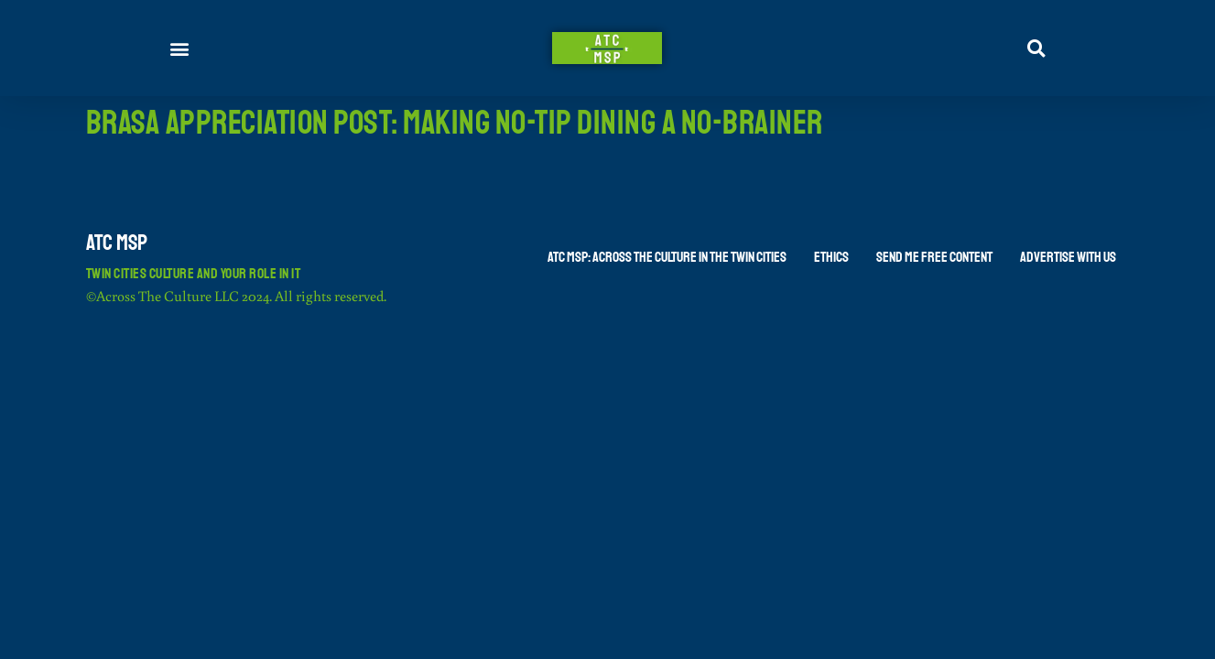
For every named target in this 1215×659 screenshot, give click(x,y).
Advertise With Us (1068, 257)
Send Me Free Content (934, 257)
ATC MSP (116, 242)
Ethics (831, 257)
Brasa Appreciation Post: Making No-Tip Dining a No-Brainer (454, 123)
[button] (180, 48)
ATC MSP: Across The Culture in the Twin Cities (667, 257)
